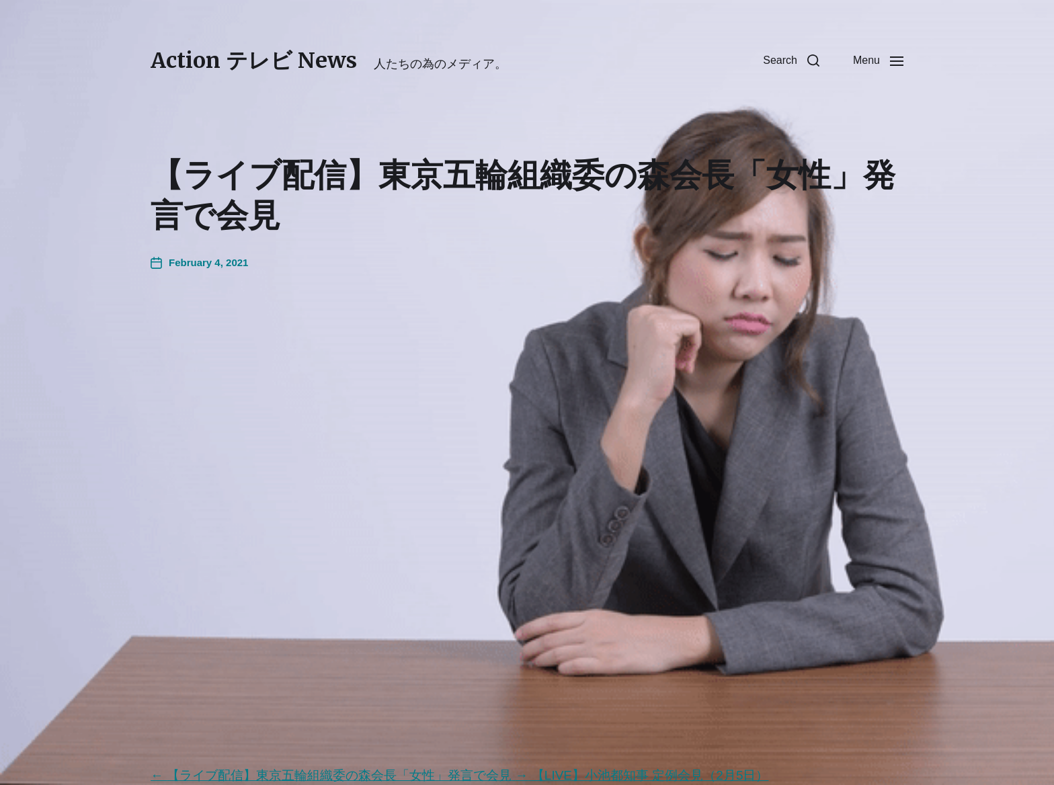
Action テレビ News (254, 60)
